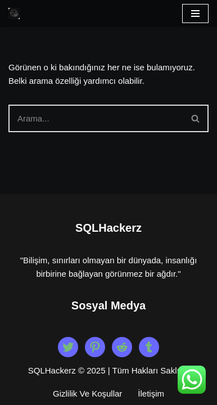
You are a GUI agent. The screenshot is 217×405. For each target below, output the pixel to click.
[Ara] (95, 118)
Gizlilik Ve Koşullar (87, 393)
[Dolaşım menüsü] (195, 13)
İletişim (151, 393)
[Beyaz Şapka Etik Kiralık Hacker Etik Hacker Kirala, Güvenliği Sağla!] (14, 13)
